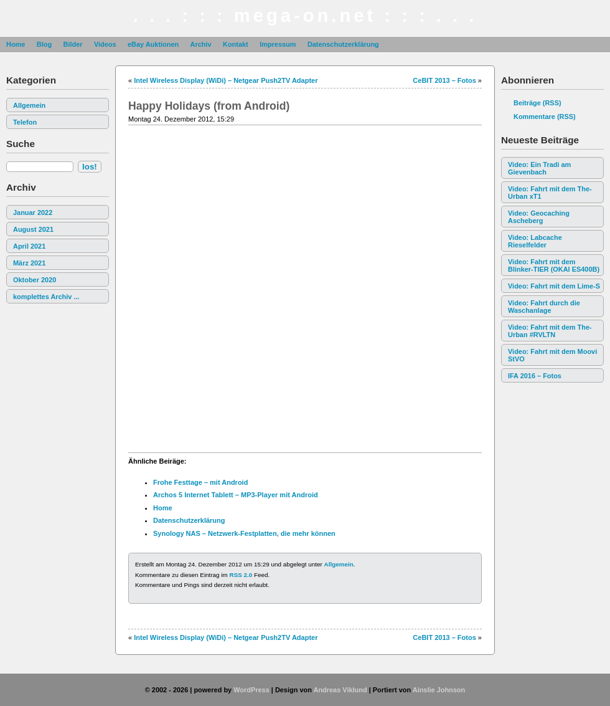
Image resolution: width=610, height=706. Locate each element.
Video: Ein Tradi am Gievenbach (539, 168)
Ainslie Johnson (439, 690)
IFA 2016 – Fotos (534, 375)
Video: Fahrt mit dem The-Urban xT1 (550, 192)
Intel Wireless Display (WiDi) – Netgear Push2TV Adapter (225, 80)
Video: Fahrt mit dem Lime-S (554, 286)
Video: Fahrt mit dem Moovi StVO (552, 355)
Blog (44, 44)
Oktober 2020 (34, 280)
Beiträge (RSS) (537, 103)
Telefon (25, 122)
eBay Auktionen (153, 44)
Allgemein (29, 105)
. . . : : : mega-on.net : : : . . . (305, 16)
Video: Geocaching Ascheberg (539, 216)
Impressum (278, 44)
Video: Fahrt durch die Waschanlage (544, 306)
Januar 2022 (32, 212)
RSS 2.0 (241, 574)
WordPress (251, 690)
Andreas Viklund (340, 690)
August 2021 (33, 229)
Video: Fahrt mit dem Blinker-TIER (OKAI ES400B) (553, 265)
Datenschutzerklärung (343, 44)
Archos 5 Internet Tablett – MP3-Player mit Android (235, 494)
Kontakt (235, 44)
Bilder (72, 44)
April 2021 (29, 246)
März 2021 (29, 263)
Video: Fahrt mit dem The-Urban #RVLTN (550, 330)
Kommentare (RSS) (545, 116)
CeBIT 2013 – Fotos (444, 80)
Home (15, 44)
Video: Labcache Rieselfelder (535, 241)
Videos (105, 44)
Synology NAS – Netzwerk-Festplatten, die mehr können (244, 533)
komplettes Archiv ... (46, 296)
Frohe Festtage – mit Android (200, 482)
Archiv (201, 44)
